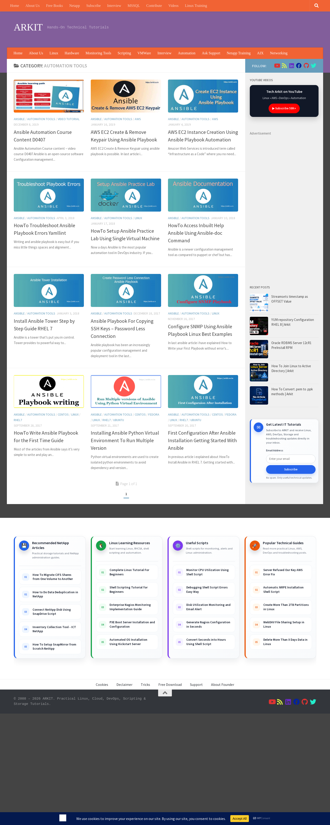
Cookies (102, 684)
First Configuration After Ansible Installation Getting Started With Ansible (202, 440)
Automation (186, 53)
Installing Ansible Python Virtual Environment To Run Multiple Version (125, 440)
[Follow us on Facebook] (299, 65)
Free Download (170, 684)
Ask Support (211, 53)
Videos (173, 6)
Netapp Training (238, 53)
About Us (32, 6)
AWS (138, 119)
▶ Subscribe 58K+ (284, 108)
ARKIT (28, 27)
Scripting (124, 53)
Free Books (54, 6)
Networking (278, 53)
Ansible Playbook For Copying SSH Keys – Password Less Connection (122, 328)
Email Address (274, 450)
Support (196, 684)
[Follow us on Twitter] (313, 65)
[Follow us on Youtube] (277, 65)
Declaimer (124, 684)
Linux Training (196, 6)
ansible (19, 119)
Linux (54, 53)
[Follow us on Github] (306, 65)
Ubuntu (118, 420)
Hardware (72, 53)
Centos (63, 414)
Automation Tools (41, 119)
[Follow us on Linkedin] (291, 65)
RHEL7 (18, 420)
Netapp (74, 6)
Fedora (153, 414)
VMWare (144, 53)
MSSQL (134, 6)
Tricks (145, 684)
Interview (114, 6)
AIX (260, 53)
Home (14, 6)
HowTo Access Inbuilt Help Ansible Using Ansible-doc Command (196, 233)
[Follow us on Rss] (284, 65)
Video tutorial (69, 119)
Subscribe (93, 6)
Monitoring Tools (98, 53)
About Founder (222, 684)
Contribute (154, 6)
